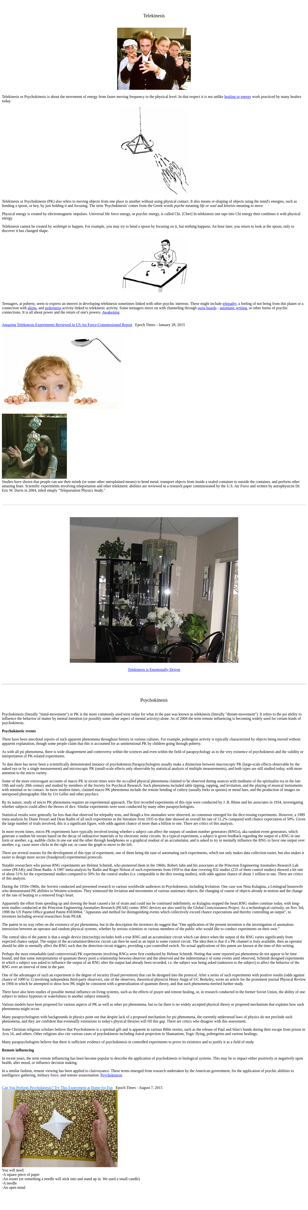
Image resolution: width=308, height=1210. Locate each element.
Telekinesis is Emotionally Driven (154, 670)
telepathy (230, 304)
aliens (32, 308)
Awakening (110, 312)
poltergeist (53, 308)
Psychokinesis (111, 1075)
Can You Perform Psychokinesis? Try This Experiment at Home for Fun (57, 1088)
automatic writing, (234, 308)
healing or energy (237, 97)
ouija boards (207, 308)
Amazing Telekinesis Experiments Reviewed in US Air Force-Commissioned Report (67, 325)
